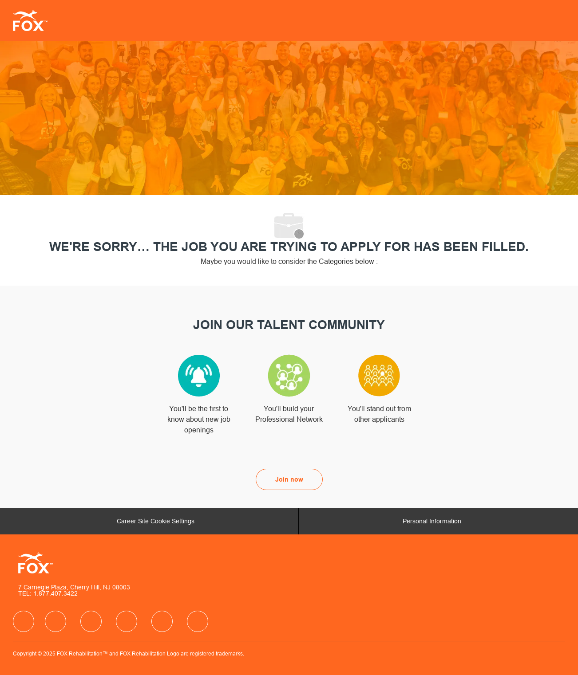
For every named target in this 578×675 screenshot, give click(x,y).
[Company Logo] (35, 20)
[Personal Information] (432, 521)
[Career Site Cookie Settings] (155, 521)
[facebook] (23, 621)
